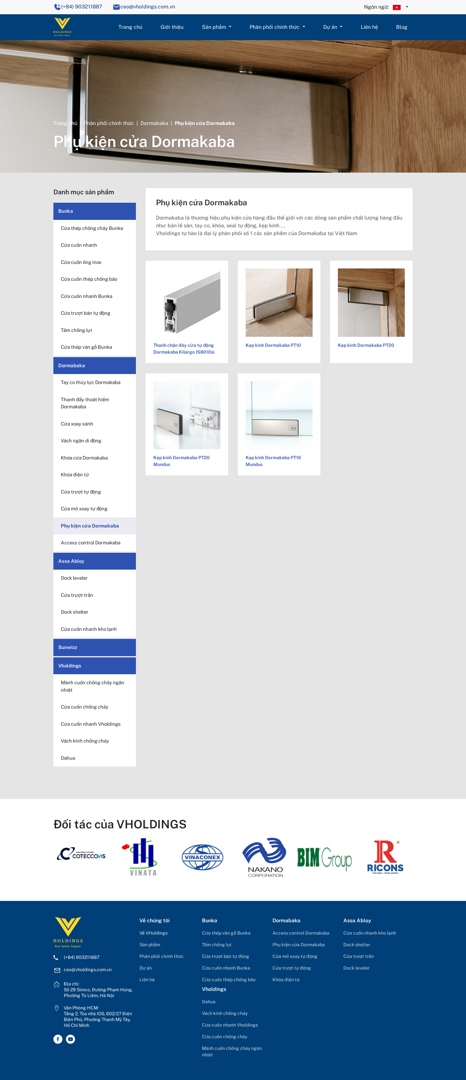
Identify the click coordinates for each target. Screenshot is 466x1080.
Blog (401, 27)
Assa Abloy (71, 561)
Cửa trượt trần (358, 956)
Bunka (65, 211)
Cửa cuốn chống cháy (224, 1036)
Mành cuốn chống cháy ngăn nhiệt (232, 1051)
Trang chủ (130, 27)
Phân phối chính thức (275, 27)
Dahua (209, 1001)
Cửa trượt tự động (291, 968)
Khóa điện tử (286, 979)
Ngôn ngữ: (384, 7)
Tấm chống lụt (217, 944)
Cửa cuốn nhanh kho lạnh (369, 933)
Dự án (330, 27)
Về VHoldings (153, 933)
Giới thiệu (172, 27)
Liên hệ (369, 27)
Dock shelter (356, 944)
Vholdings (69, 665)
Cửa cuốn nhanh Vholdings (230, 1025)
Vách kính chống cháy (225, 1013)
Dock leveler (356, 968)
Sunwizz (67, 647)
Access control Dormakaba (300, 933)
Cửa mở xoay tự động (294, 956)
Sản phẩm (214, 27)
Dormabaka (154, 123)
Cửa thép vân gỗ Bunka (226, 933)
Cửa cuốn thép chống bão (229, 979)
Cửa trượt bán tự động (225, 956)
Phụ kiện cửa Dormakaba (298, 944)
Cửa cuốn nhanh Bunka (226, 968)
